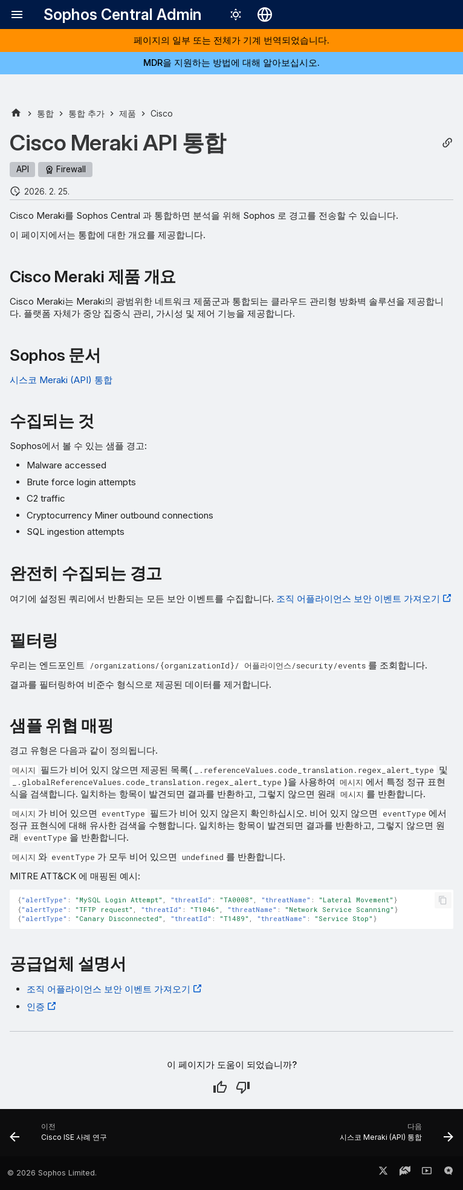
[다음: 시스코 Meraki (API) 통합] (394, 1136)
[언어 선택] (265, 14)
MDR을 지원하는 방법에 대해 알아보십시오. (231, 62)
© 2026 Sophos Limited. (52, 1172)
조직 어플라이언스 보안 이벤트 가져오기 (358, 598)
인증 (36, 1006)
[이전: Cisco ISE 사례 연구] (60, 1136)
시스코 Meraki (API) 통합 (61, 380)
